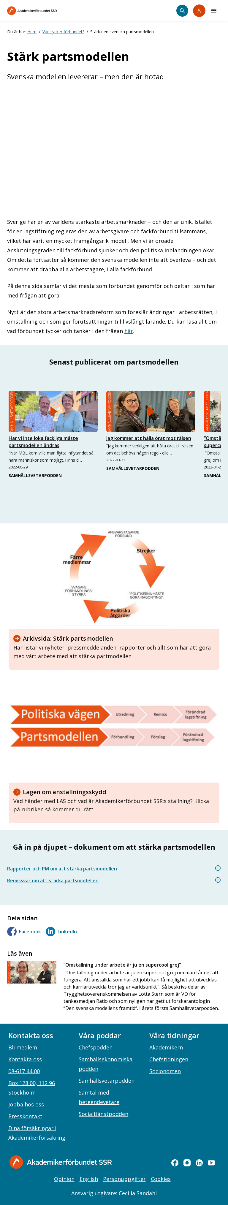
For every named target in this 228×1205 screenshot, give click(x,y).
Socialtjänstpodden (103, 1113)
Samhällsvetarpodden (106, 1080)
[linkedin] (199, 1162)
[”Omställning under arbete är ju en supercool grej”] (31, 972)
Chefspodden (96, 1047)
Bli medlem (22, 1047)
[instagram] (187, 1162)
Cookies (161, 1178)
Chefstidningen (168, 1059)
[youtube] (211, 1162)
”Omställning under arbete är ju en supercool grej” (122, 965)
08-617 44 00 (24, 1071)
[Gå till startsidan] (61, 1162)
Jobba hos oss (26, 1104)
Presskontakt (25, 1116)
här (128, 331)
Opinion (64, 1178)
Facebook (24, 931)
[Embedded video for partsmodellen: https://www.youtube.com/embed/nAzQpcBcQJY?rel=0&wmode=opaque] (114, 147)
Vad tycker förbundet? (63, 31)
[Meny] (214, 11)
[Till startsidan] (44, 11)
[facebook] (174, 1162)
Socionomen (165, 1071)
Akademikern (166, 1047)
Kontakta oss (25, 1059)
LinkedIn (61, 931)
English (89, 1178)
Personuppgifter (124, 1178)
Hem (32, 31)
